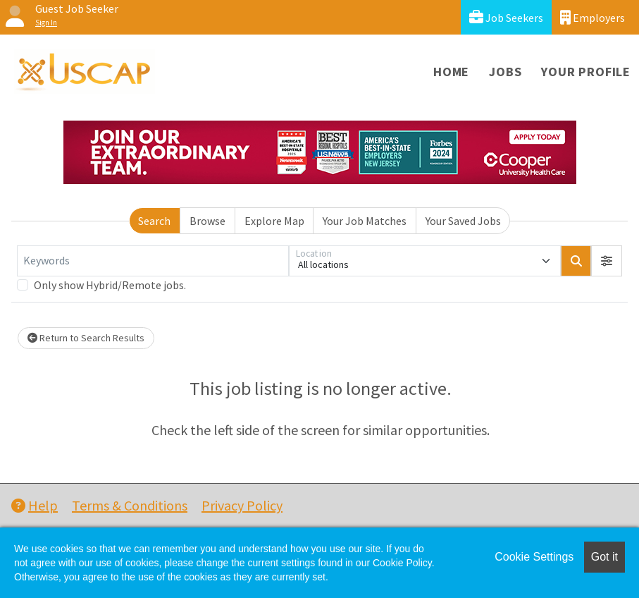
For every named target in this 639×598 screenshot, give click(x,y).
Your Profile (586, 71)
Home (451, 71)
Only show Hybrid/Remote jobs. (110, 285)
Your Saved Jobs (463, 221)
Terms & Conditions (129, 505)
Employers (592, 17)
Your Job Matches (365, 221)
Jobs (505, 71)
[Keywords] (153, 260)
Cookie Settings (534, 557)
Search (154, 221)
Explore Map (274, 221)
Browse (207, 221)
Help (34, 505)
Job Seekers (506, 17)
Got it (604, 557)
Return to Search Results (85, 337)
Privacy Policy (242, 505)
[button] (606, 260)
